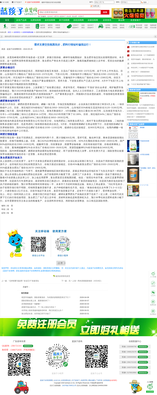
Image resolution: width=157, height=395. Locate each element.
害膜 (146, 27)
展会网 (121, 20)
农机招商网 (78, 20)
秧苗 (83, 25)
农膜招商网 (93, 20)
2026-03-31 (84, 314)
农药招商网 (50, 20)
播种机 (107, 27)
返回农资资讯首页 (63, 276)
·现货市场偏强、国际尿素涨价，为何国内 (141, 108)
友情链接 (110, 380)
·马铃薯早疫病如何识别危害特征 (138, 120)
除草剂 (20, 27)
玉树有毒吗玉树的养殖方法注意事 (142, 47)
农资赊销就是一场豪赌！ (32, 304)
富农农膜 (139, 25)
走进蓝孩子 (135, 20)
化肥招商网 (35, 20)
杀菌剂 (27, 27)
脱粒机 (115, 27)
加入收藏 (5, 2)
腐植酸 (142, 127)
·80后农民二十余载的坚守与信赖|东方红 (140, 114)
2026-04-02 (84, 307)
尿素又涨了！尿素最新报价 (140, 72)
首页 (7, 20)
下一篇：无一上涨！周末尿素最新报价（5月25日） (82, 281)
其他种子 (90, 27)
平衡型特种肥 (144, 141)
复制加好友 (28, 346)
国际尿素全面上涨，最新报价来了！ (36, 301)
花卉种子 (50, 16)
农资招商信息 (66, 380)
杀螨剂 (13, 25)
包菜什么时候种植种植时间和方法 (142, 80)
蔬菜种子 (63, 16)
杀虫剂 (68, 16)
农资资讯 (107, 20)
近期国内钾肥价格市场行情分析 (142, 63)
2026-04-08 (84, 297)
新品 (83, 27)
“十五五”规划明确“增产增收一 (141, 84)
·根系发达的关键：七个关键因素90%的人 (141, 105)
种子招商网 (64, 20)
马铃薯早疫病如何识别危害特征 (142, 76)
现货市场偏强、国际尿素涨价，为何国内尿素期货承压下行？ (46, 297)
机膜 (146, 25)
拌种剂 (13, 27)
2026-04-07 (84, 301)
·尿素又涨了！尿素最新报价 (136, 117)
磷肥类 (50, 25)
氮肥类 (42, 25)
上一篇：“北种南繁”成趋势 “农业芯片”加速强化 (20, 281)
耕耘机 (122, 25)
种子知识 (49, 36)
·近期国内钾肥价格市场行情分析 (138, 111)
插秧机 (122, 27)
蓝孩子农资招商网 (33, 2)
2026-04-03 (84, 304)
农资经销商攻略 (27, 32)
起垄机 (107, 25)
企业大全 (57, 380)
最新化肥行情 (9, 36)
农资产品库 (21, 20)
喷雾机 (115, 25)
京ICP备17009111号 (69, 385)
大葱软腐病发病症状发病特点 (141, 51)
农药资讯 (24, 36)
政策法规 (42, 36)
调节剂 (56, 16)
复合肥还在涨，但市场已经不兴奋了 (36, 314)
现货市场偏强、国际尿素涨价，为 (142, 59)
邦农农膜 (153, 27)
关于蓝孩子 (18, 2)
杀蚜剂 (20, 25)
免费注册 (96, 6)
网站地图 (91, 380)
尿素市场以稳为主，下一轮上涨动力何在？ (39, 307)
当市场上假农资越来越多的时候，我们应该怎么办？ (42, 310)
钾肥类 (57, 25)
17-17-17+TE (144, 185)
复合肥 (74, 16)
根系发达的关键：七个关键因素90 (143, 55)
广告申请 (99, 380)
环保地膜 (139, 27)
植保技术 (17, 36)
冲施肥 (57, 27)
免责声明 (84, 380)
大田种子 (81, 16)
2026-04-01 (84, 310)
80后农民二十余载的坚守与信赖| (142, 68)
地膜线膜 (153, 25)
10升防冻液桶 (144, 154)
